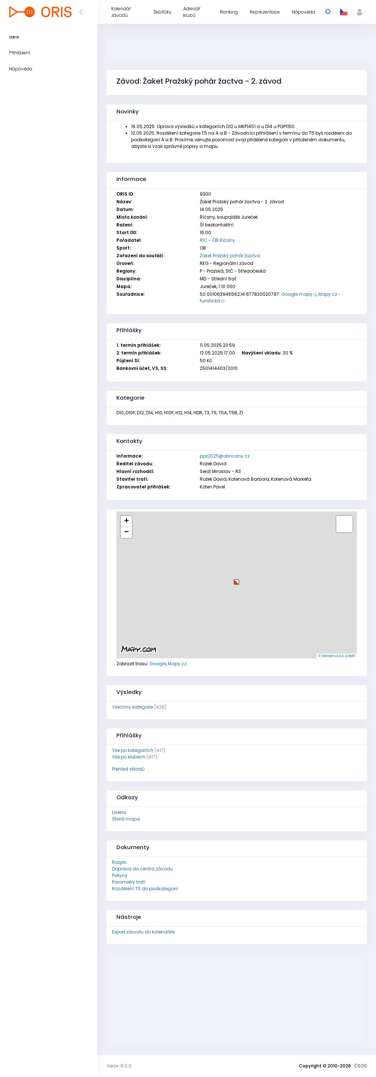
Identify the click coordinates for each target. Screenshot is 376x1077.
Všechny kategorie (132, 707)
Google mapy (296, 294)
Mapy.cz (177, 664)
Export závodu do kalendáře (143, 932)
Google (157, 664)
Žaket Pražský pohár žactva (230, 255)
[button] (236, 579)
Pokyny (119, 875)
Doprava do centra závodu (142, 869)
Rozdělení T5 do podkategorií (145, 888)
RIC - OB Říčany (217, 240)
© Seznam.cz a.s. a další (336, 656)
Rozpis (119, 862)
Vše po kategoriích (132, 750)
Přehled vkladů (128, 769)
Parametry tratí (128, 882)
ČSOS (360, 1066)
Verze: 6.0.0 (118, 1066)
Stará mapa (126, 819)
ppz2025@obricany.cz (225, 456)
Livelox (119, 812)
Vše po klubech (128, 757)
